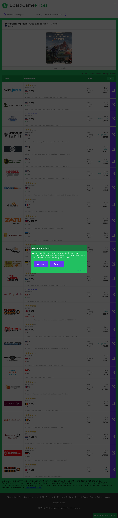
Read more (81, 270)
